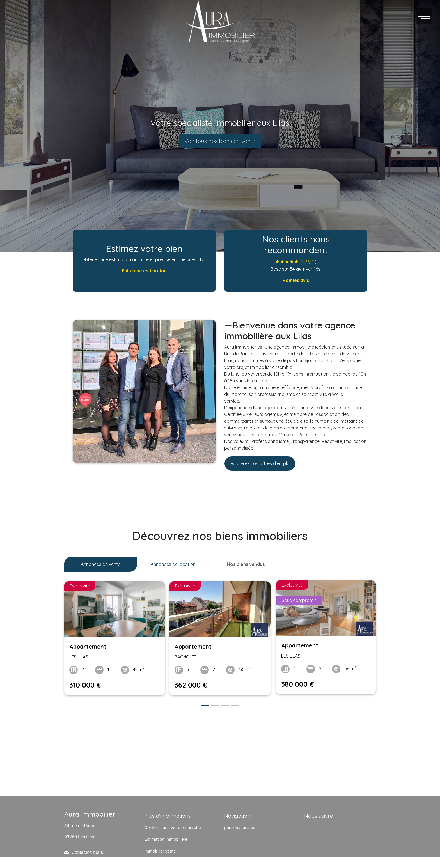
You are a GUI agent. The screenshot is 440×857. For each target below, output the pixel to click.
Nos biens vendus (246, 564)
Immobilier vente (160, 848)
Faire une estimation (144, 271)
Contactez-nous (87, 850)
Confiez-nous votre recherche (172, 825)
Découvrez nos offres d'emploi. (259, 463)
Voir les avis (296, 280)
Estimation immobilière (166, 837)
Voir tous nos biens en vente (219, 140)
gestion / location (240, 825)
